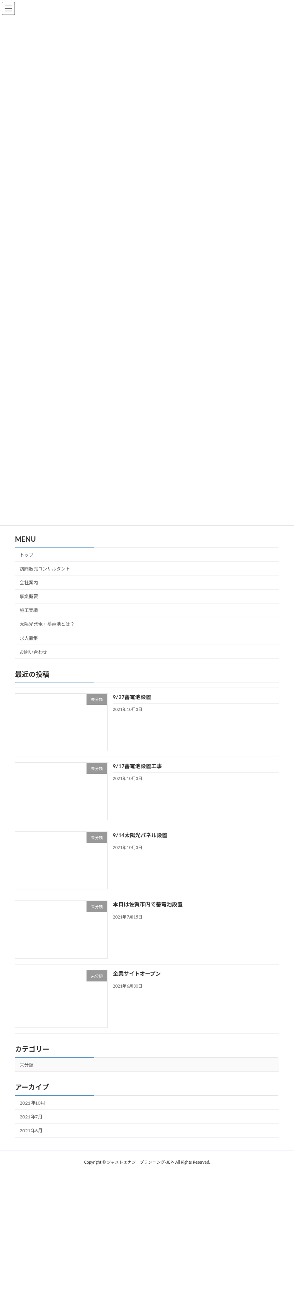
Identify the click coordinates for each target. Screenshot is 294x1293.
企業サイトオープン (137, 973)
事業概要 (29, 596)
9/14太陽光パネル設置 (140, 835)
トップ (26, 554)
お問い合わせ (33, 652)
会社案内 (29, 582)
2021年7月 (31, 1117)
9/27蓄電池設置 (132, 696)
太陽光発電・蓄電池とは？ (47, 624)
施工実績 (29, 610)
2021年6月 (31, 1130)
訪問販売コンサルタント (45, 568)
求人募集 (29, 638)
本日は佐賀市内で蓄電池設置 (148, 904)
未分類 (26, 1064)
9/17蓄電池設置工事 (137, 765)
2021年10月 (32, 1102)
